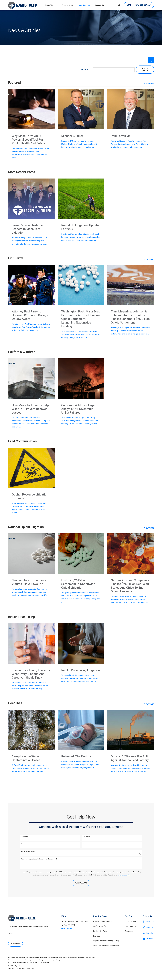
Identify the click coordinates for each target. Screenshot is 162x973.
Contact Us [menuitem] (99, 5)
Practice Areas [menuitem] (67, 5)
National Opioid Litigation (102, 921)
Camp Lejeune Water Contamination (106, 946)
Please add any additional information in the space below (40, 859)
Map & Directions (66, 929)
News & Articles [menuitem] (84, 5)
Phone (23, 844)
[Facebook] (148, 921)
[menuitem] (11, 968)
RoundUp (96, 936)
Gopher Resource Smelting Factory (106, 941)
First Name (24, 836)
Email (84, 844)
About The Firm (130, 921)
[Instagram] (148, 927)
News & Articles (131, 926)
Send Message (81, 883)
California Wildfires (100, 926)
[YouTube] (148, 938)
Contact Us (129, 931)
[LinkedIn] (148, 933)
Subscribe (15, 943)
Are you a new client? (28, 851)
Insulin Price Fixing (100, 931)
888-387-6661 (139, 5)
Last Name (86, 836)
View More (149, 259)
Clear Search (145, 70)
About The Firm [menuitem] (51, 5)
